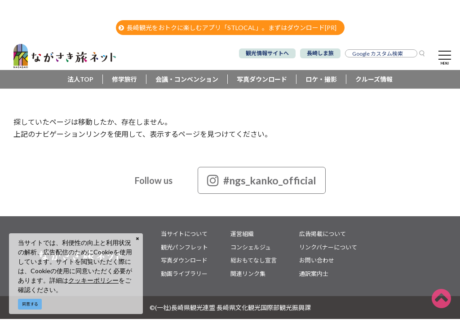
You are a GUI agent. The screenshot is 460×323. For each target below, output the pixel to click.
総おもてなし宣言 (253, 260)
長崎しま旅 (320, 53)
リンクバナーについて (328, 247)
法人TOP (80, 79)
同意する (30, 303)
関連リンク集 (247, 273)
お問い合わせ (316, 260)
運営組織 (242, 233)
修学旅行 (124, 79)
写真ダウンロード (262, 79)
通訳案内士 (313, 273)
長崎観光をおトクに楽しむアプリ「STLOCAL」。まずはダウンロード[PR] (227, 27)
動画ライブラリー (184, 273)
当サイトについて (184, 233)
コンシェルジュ (250, 247)
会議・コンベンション (186, 79)
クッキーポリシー (93, 280)
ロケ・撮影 (321, 79)
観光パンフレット (184, 247)
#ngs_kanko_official (261, 180)
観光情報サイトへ (267, 53)
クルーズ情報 (374, 79)
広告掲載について (322, 233)
